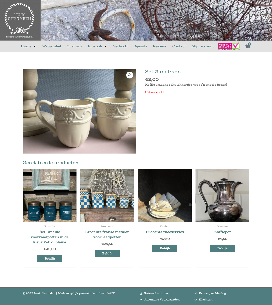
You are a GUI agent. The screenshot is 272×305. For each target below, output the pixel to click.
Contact (179, 46)
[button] (129, 75)
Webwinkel (51, 46)
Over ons (74, 46)
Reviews (160, 46)
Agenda (140, 46)
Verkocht (121, 46)
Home (28, 46)
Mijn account (202, 46)
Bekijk (50, 258)
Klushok (97, 46)
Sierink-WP (107, 293)
